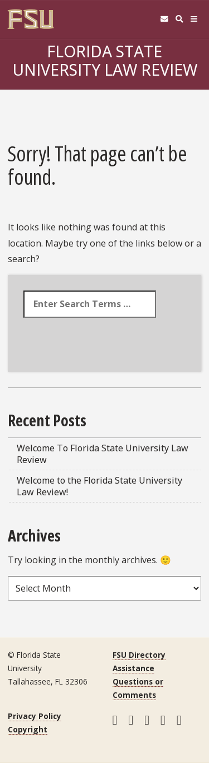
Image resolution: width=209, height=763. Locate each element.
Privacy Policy (34, 716)
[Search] (179, 19)
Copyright (27, 729)
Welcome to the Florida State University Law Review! (99, 486)
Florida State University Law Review (104, 60)
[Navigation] (194, 19)
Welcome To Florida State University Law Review (102, 454)
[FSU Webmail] (164, 19)
